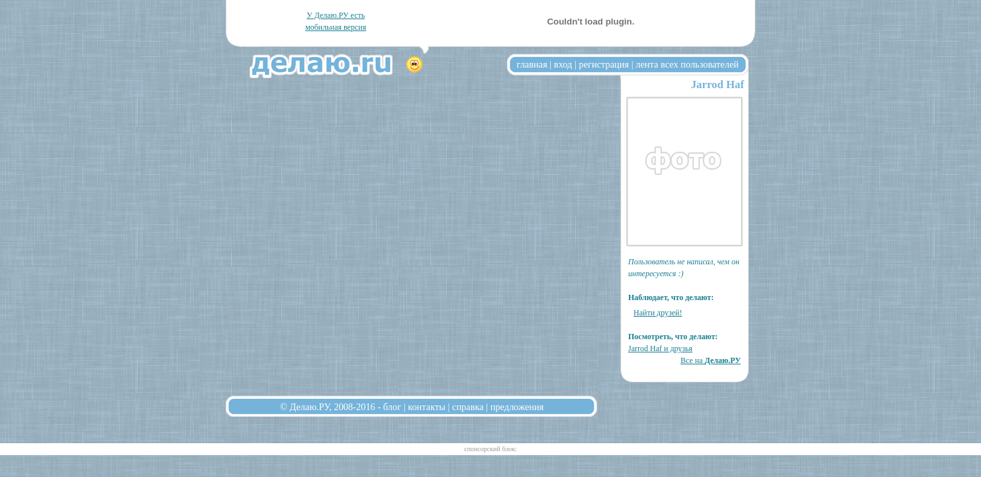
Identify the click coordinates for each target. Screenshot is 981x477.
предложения (517, 406)
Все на (710, 360)
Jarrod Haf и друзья (660, 348)
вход (563, 64)
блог (392, 406)
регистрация (604, 64)
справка (468, 406)
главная (532, 64)
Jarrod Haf (717, 84)
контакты (426, 406)
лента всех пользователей (687, 64)
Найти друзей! (657, 312)
